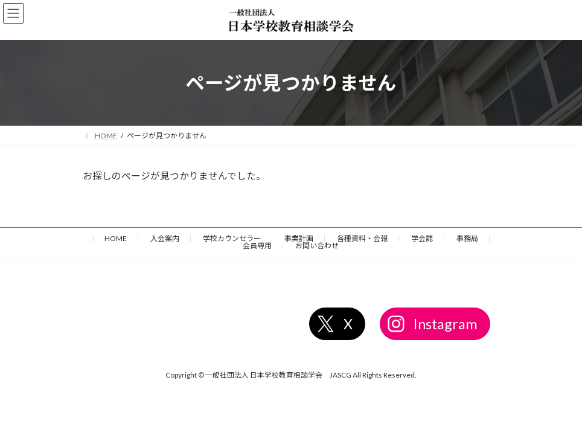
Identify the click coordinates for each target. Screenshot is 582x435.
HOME (115, 238)
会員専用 (257, 245)
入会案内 (164, 238)
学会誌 (422, 238)
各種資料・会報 (362, 238)
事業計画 (298, 238)
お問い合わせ (317, 245)
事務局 (467, 238)
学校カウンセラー (232, 238)
